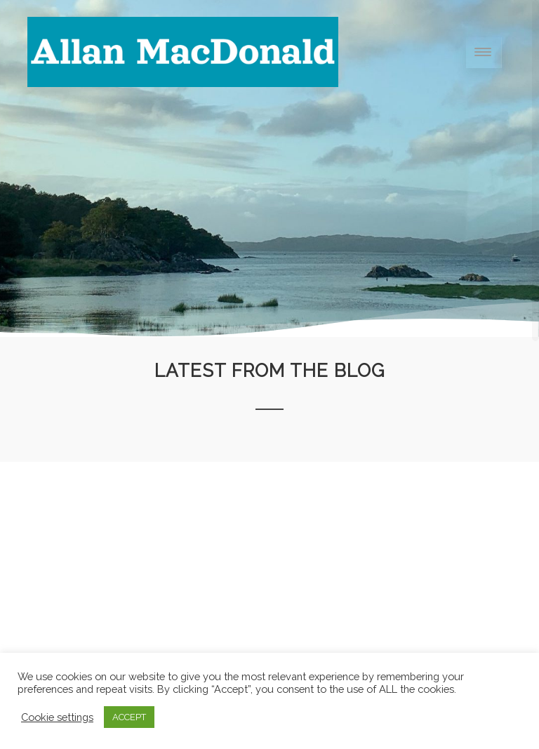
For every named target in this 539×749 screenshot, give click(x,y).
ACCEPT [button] (129, 717)
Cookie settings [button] (57, 717)
